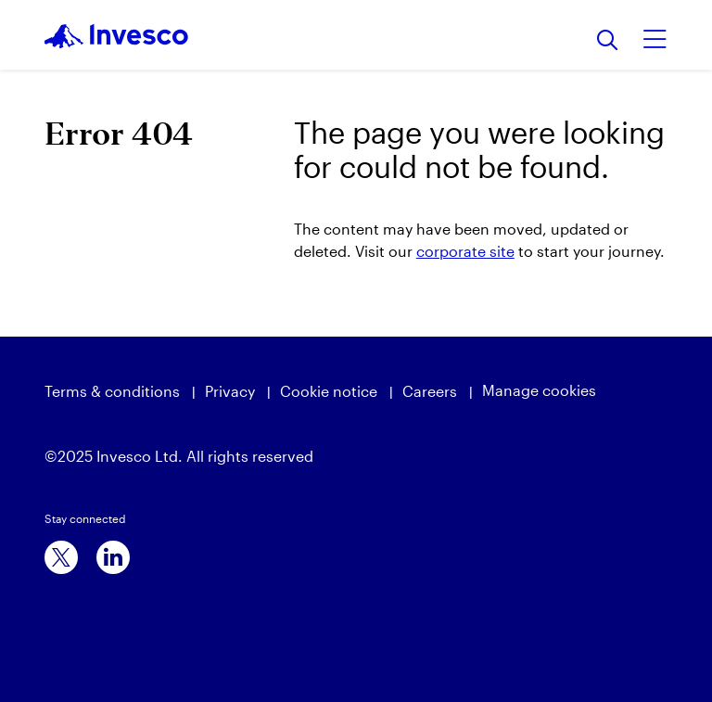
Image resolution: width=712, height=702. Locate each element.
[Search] (607, 41)
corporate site (465, 251)
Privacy (230, 391)
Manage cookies (539, 390)
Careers (429, 391)
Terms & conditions (112, 391)
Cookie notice (328, 391)
